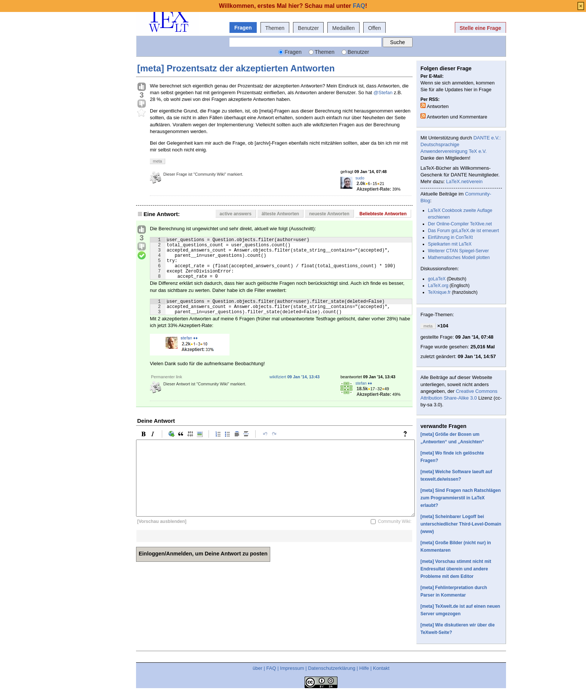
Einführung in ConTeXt (450, 237)
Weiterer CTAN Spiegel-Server (458, 250)
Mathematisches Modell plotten (459, 257)
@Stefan (382, 92)
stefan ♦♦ (363, 395)
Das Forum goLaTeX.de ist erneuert (463, 230)
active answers (236, 213)
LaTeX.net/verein (464, 181)
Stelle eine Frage (480, 28)
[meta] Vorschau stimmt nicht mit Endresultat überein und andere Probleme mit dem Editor (455, 569)
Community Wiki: (394, 533)
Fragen (243, 28)
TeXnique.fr (439, 292)
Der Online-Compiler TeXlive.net (460, 224)
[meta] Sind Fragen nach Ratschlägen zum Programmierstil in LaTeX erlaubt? (460, 498)
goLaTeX (436, 278)
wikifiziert (294, 389)
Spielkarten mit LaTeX (450, 244)
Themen (274, 28)
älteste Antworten (280, 213)
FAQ (271, 668)
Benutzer (308, 28)
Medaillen (343, 28)
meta (157, 161)
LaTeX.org (438, 285)
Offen (374, 28)
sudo (359, 178)
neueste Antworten (329, 213)
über (257, 668)
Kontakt (381, 668)
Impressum (292, 668)
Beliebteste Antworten (383, 213)
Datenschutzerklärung (331, 668)
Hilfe (364, 668)
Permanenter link (166, 389)
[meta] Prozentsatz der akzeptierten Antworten (236, 68)
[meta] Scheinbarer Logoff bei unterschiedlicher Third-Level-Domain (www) (460, 524)
